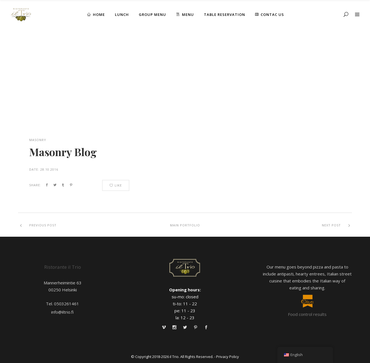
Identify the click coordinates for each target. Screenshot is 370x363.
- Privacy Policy (226, 356)
